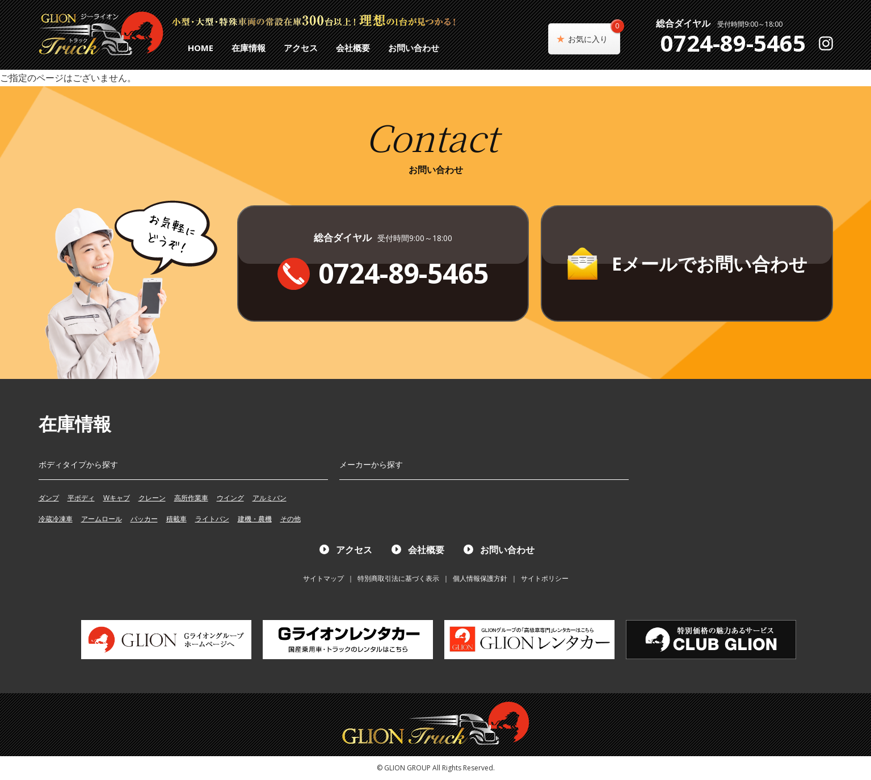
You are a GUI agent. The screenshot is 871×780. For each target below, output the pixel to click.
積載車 (176, 519)
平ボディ (81, 498)
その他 (290, 519)
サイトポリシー (545, 578)
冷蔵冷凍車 (56, 519)
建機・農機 (255, 519)
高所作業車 (191, 498)
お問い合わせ (413, 47)
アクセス (301, 47)
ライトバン (212, 519)
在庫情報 (249, 47)
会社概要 (353, 47)
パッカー (144, 519)
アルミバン (270, 498)
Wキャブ (116, 498)
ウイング (230, 498)
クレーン (152, 498)
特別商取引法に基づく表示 (398, 578)
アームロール (101, 519)
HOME (200, 47)
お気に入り (594, 33)
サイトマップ (323, 578)
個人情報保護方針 (480, 578)
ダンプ (49, 498)
